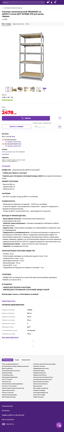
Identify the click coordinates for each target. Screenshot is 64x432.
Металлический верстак (40, 384)
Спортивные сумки (7, 375)
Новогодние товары (39, 394)
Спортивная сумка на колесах (11, 370)
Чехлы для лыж (6, 381)
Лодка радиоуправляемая (9, 377)
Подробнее (5, 154)
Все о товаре (6, 24)
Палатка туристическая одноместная (13, 388)
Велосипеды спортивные (40, 388)
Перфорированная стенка (41, 368)
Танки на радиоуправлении (10, 364)
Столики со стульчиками (9, 386)
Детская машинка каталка (41, 381)
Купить (26, 118)
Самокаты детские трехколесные (43, 377)
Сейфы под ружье (38, 397)
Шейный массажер (38, 370)
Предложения (26, 360)
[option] (8, 89)
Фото (27, 24)
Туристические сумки (8, 390)
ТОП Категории (7, 360)
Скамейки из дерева (39, 390)
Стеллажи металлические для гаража (44, 364)
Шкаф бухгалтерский (39, 373)
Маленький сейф (7, 373)
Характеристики (18, 24)
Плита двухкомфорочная (40, 392)
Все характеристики (10, 337)
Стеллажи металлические (13, 8)
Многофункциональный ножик (42, 379)
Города (17, 360)
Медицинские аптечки (40, 375)
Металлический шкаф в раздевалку (12, 384)
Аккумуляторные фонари (9, 394)
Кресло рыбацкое (7, 368)
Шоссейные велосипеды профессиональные (15, 366)
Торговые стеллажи (39, 366)
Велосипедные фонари (9, 397)
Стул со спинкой (7, 379)
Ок (60, 127)
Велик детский (37, 386)
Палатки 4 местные (7, 392)
